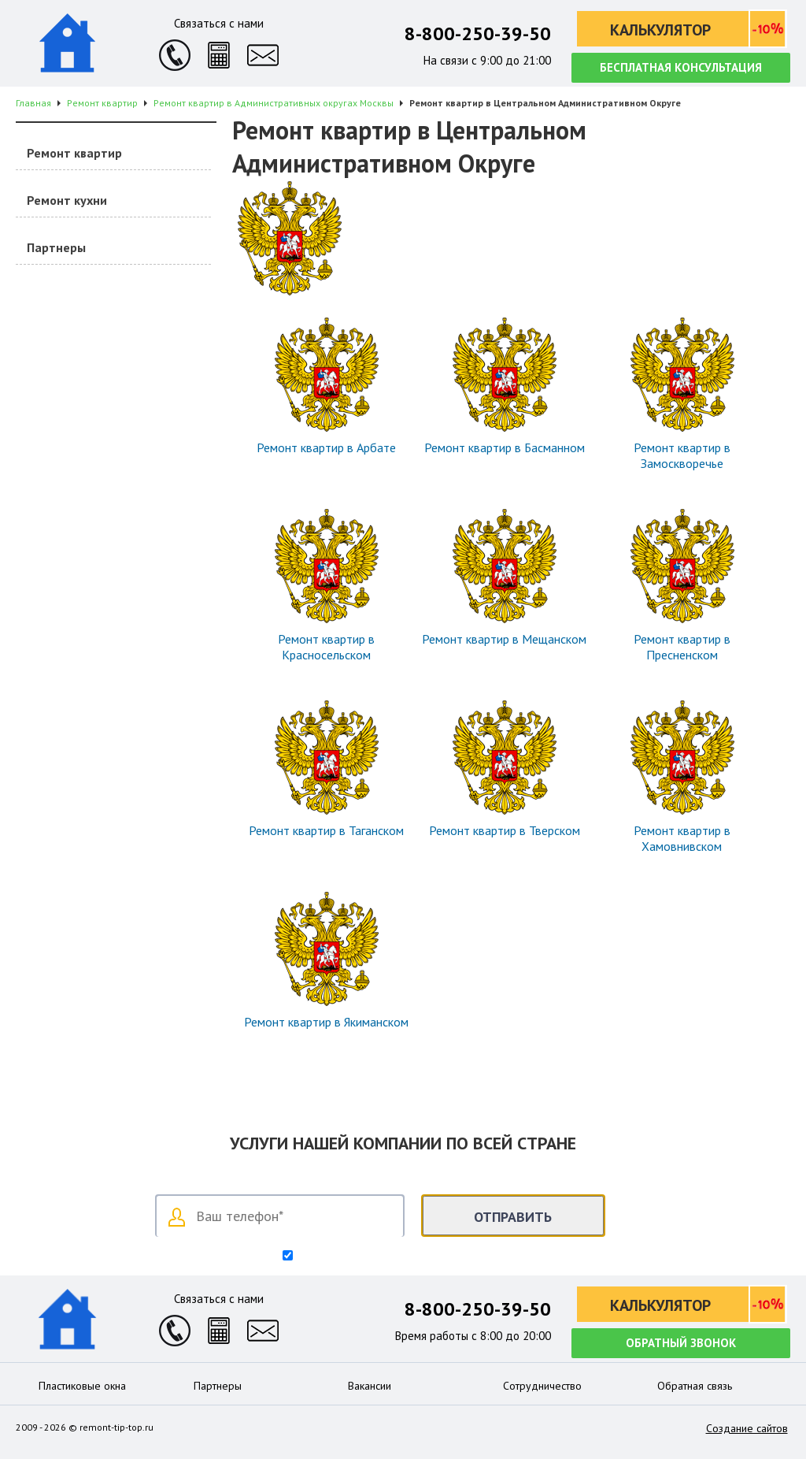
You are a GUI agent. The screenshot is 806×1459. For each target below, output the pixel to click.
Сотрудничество (542, 1386)
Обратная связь (694, 1386)
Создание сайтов (747, 1428)
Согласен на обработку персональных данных (409, 1256)
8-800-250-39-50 (478, 33)
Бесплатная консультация (681, 67)
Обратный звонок (681, 1342)
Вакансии (369, 1386)
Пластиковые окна (82, 1386)
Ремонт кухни (67, 200)
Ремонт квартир (74, 153)
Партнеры (56, 247)
